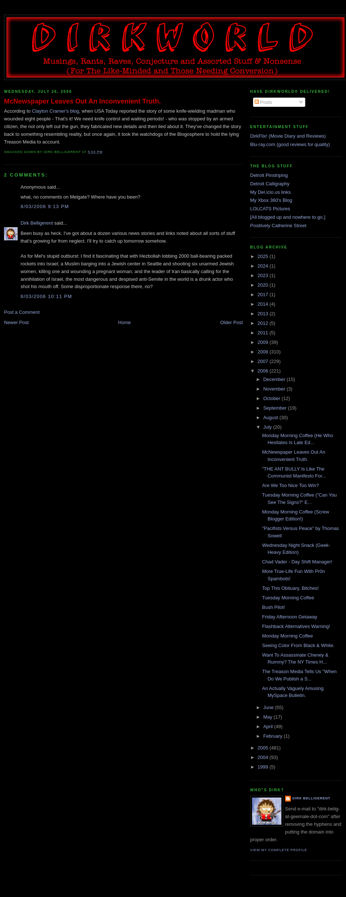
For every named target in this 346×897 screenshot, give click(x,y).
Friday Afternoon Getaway (289, 617)
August (271, 417)
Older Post (231, 322)
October (272, 398)
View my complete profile (278, 850)
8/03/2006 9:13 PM (45, 206)
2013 (263, 313)
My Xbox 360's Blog (271, 200)
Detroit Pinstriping (269, 175)
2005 (263, 748)
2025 (263, 256)
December (275, 379)
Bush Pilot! (273, 607)
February (273, 736)
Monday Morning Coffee (287, 636)
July (268, 427)
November (275, 389)
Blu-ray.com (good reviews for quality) (290, 144)
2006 (263, 371)
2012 (263, 323)
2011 (263, 332)
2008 (263, 352)
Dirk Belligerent (37, 223)
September (275, 408)
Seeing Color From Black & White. (298, 645)
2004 (263, 757)
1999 (263, 767)
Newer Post (16, 322)
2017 (263, 294)
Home (124, 322)
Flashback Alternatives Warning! (296, 626)
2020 (263, 285)
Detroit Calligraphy (269, 183)
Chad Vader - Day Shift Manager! (297, 561)
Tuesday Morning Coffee (288, 597)
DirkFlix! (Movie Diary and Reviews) (288, 136)
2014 (263, 304)
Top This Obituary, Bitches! (290, 588)
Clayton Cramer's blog (55, 111)
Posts (263, 102)
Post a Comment (22, 312)
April (268, 726)
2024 (263, 266)
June (269, 707)
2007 (263, 361)
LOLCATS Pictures (270, 208)
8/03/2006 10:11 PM (46, 296)
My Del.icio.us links (270, 192)
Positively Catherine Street (278, 225)
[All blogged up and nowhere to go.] (287, 217)
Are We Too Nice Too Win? (290, 485)
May (268, 717)
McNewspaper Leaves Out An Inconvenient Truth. (82, 101)
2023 (263, 275)
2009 (263, 342)
